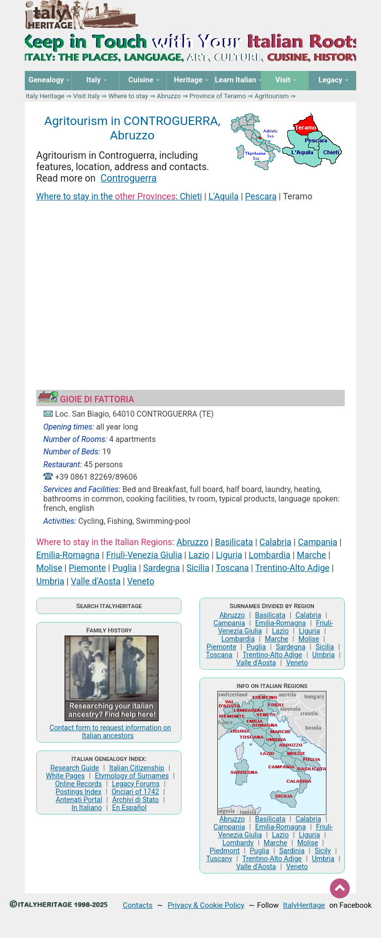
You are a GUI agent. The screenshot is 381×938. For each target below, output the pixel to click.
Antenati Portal (79, 800)
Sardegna (161, 568)
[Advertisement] (190, 283)
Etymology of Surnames (132, 776)
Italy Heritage (45, 96)
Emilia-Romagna (68, 555)
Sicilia (198, 568)
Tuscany (219, 859)
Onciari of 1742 (135, 792)
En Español (129, 808)
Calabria (275, 542)
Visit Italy (86, 96)
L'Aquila (223, 196)
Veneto (140, 581)
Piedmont (225, 851)
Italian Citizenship (136, 768)
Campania (317, 542)
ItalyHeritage (304, 905)
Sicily (323, 851)
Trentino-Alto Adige (292, 568)
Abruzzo (169, 96)
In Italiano (86, 808)
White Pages (65, 776)
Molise (49, 568)
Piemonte (87, 568)
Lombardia (269, 555)
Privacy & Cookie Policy (206, 905)
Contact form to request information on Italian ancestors (110, 732)
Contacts (138, 905)
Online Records (78, 784)
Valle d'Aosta (96, 581)
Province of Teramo (218, 96)
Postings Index (79, 792)
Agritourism (271, 96)
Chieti (191, 196)
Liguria (229, 555)
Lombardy (238, 843)
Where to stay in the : (108, 196)
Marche (311, 555)
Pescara (260, 196)
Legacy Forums (136, 784)
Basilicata (234, 542)
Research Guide (75, 768)
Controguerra (129, 178)
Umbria (50, 581)
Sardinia (292, 851)
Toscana (232, 568)
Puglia (125, 568)
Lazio (199, 555)
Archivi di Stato (135, 800)
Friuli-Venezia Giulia (144, 555)
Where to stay (128, 96)
